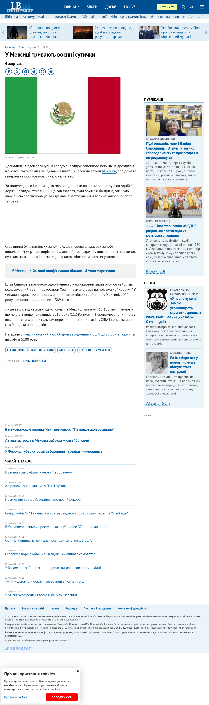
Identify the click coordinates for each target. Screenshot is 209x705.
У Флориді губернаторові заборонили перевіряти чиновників (53, 451)
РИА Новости (34, 361)
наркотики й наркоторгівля (30, 350)
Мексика (66, 350)
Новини (70, 7)
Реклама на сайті (33, 608)
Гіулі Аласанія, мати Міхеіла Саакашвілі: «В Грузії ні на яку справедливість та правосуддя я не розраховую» (172, 150)
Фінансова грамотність (128, 16)
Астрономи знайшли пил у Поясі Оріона (36, 485)
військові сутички (94, 350)
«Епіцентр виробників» (167, 16)
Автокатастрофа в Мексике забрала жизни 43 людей (47, 440)
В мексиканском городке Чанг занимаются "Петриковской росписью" (59, 429)
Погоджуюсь (61, 697)
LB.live (129, 7)
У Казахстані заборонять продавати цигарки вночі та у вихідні (53, 567)
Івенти (55, 608)
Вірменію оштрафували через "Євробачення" (40, 472)
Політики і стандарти (97, 608)
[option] (38, 32)
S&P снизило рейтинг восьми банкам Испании (41, 595)
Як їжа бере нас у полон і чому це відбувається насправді (184, 364)
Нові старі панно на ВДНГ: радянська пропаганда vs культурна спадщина (171, 230)
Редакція (71, 608)
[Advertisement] (70, 224)
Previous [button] (3, 32)
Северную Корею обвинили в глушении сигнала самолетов (50, 554)
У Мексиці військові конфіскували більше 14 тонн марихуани (63, 270)
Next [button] (206, 32)
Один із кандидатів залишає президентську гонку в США (48, 540)
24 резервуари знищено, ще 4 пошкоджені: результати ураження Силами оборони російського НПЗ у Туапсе (114, 37)
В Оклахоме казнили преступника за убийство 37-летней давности (56, 526)
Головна (10, 47)
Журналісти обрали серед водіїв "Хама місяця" (46, 581)
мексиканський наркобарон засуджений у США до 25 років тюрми (77, 334)
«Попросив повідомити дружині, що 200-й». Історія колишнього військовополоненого (46, 34)
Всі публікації (155, 271)
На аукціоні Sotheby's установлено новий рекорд (43, 499)
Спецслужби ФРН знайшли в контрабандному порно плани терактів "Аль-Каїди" (66, 513)
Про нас (10, 608)
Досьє (110, 7)
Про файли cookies (15, 697)
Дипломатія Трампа (63, 16)
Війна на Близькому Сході (24, 16)
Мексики (109, 171)
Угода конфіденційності (133, 608)
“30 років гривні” (94, 16)
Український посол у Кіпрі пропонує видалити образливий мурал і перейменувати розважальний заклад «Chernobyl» (181, 39)
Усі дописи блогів (158, 403)
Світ (21, 47)
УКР (192, 7)
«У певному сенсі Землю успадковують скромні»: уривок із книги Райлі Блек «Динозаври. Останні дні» (173, 310)
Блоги (92, 7)
